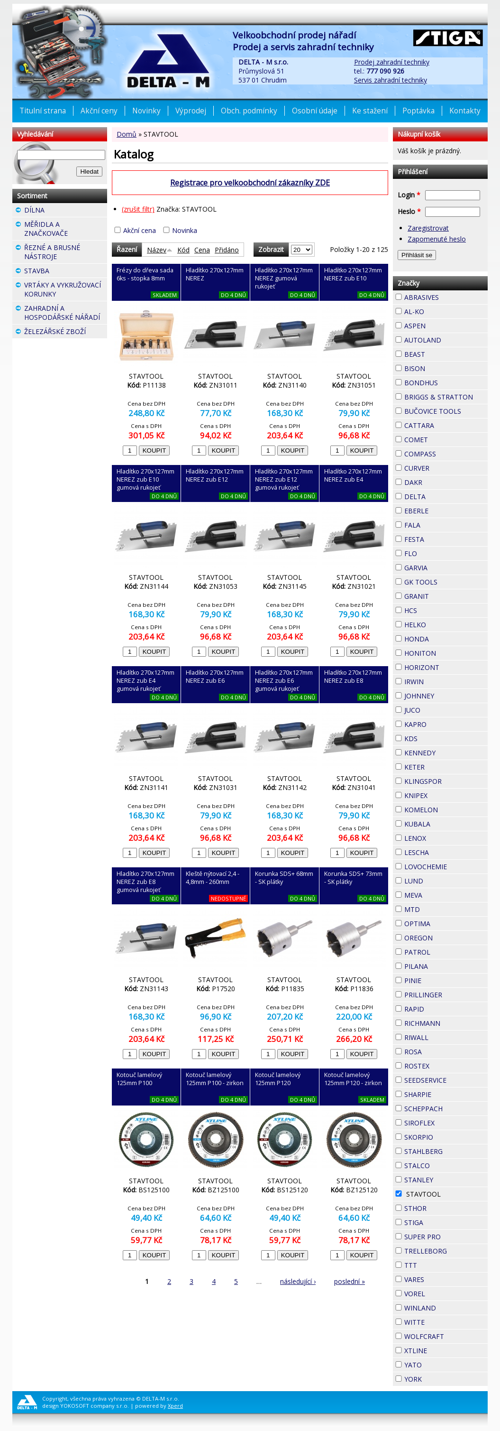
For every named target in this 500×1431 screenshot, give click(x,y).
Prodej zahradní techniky (391, 61)
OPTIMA (446, 923)
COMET (445, 438)
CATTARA (446, 425)
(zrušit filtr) (138, 209)
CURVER (446, 468)
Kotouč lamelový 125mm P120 (277, 1079)
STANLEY (446, 1180)
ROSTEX (446, 1066)
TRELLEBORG (446, 1251)
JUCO (437, 709)
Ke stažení (370, 111)
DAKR (439, 481)
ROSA (438, 1050)
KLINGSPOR (446, 781)
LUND (440, 879)
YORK (438, 1378)
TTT (434, 1264)
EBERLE (445, 509)
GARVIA (444, 566)
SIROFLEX (446, 1123)
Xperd (175, 1405)
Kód (183, 249)
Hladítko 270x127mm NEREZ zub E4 (353, 475)
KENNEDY (446, 753)
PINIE (438, 979)
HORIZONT (446, 667)
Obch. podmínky (249, 111)
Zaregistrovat (428, 227)
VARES (441, 1278)
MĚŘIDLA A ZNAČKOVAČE (65, 230)
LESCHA (446, 851)
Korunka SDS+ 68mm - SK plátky (284, 878)
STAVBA (65, 272)
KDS (434, 737)
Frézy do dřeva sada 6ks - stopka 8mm (145, 274)
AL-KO (441, 310)
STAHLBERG (446, 1151)
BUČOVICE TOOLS (446, 411)
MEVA (439, 894)
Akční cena (139, 230)
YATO (438, 1363)
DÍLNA (61, 209)
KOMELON (446, 810)
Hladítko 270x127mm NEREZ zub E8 (353, 677)
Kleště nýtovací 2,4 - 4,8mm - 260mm (212, 878)
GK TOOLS (446, 582)
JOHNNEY (446, 696)
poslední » (349, 1281)
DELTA (442, 495)
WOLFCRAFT (446, 1336)
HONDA (446, 637)
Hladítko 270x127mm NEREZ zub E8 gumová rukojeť (145, 882)
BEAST (442, 353)
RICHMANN (446, 1023)
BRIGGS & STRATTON (446, 397)
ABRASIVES (446, 297)
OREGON (446, 938)
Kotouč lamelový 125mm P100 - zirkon (215, 1079)
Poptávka (418, 111)
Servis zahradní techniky (390, 79)
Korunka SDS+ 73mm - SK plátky (353, 878)
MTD (437, 908)
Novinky (146, 111)
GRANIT (446, 595)
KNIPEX (444, 794)
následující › (298, 1281)
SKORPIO (446, 1137)
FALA (437, 524)
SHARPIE (446, 1094)
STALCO (446, 1165)
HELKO (443, 623)
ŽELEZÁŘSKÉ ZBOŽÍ (65, 332)
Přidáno (227, 249)
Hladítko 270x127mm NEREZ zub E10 (353, 274)
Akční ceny (99, 111)
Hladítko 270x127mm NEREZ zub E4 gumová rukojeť (145, 681)
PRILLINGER (446, 995)
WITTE (441, 1321)
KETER (441, 765)
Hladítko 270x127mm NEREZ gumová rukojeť (284, 278)
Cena (202, 249)
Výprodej (190, 111)
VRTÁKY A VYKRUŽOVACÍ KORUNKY (65, 290)
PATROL (446, 952)
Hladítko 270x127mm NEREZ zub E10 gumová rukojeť (145, 479)
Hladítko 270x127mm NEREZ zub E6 (215, 677)
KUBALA (446, 824)
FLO (434, 552)
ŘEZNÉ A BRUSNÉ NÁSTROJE (65, 253)
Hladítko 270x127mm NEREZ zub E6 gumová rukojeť (284, 681)
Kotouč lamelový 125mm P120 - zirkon (353, 1079)
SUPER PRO (446, 1237)
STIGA (440, 1221)
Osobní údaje (314, 111)
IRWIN (440, 680)
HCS (434, 609)
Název (160, 249)
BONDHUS (446, 383)
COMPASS (446, 454)
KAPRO (443, 723)
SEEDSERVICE (446, 1080)
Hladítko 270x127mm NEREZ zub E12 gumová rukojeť (284, 479)
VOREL (442, 1292)
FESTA (441, 538)
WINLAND (446, 1308)
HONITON (446, 653)
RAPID (441, 1007)
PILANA (445, 965)
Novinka (184, 230)
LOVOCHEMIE (446, 866)
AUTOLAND (446, 340)
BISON (442, 367)
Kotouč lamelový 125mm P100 (139, 1079)
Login (409, 194)
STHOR (443, 1207)
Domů (126, 134)
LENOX (443, 837)
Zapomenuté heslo (437, 238)
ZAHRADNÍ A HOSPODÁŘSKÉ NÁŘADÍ (65, 314)
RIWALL (445, 1036)
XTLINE (444, 1349)
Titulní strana (42, 111)
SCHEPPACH (446, 1108)
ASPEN (442, 324)
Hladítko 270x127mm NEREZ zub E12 (215, 475)
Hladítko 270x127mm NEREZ (215, 274)
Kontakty (465, 111)
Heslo (409, 211)
